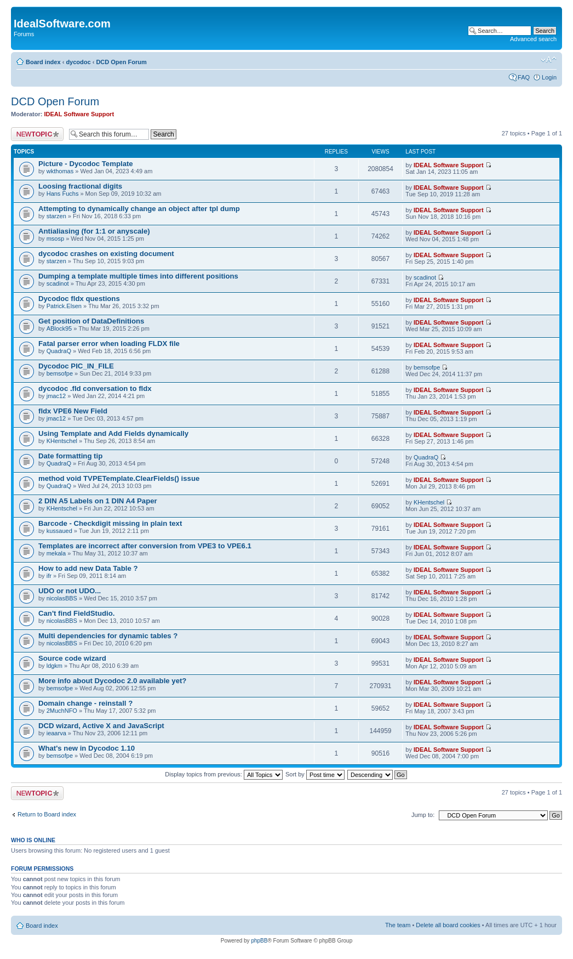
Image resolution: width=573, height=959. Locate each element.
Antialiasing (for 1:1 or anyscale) (94, 231)
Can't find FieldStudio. (76, 613)
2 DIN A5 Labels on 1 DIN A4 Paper (97, 501)
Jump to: (422, 815)
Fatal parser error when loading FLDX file (109, 343)
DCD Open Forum (121, 62)
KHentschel (62, 441)
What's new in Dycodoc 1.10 (86, 748)
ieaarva (56, 733)
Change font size (549, 60)
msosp (55, 238)
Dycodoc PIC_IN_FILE (76, 366)
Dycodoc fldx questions (79, 298)
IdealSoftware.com (62, 24)
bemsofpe (60, 373)
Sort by (315, 774)
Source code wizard (72, 658)
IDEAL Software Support (79, 114)
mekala (56, 553)
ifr (49, 575)
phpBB (259, 941)
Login (549, 77)
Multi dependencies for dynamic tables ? (107, 636)
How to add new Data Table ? (87, 568)
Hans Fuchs (63, 193)
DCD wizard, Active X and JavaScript (101, 726)
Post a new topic (37, 134)
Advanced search (533, 39)
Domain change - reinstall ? (85, 703)
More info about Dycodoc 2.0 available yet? (112, 681)
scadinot (58, 283)
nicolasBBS (62, 598)
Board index (43, 62)
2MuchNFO (62, 710)
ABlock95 (59, 328)
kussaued (59, 530)
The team (397, 925)
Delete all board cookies (448, 925)
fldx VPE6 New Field (72, 411)
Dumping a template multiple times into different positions (138, 276)
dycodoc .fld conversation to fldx (95, 388)
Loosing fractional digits (80, 186)
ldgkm (54, 665)
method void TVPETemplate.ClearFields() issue (118, 478)
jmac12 (56, 396)
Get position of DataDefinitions (91, 321)
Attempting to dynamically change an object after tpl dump (139, 209)
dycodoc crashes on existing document (106, 253)
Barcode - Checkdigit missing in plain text (110, 523)
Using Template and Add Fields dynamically (113, 433)
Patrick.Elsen (64, 306)
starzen (56, 216)
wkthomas (60, 171)
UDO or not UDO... (69, 591)
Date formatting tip (70, 456)
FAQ (524, 77)
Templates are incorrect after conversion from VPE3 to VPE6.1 (144, 546)
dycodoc (78, 62)
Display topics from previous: (224, 774)
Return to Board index (47, 814)
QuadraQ (59, 351)
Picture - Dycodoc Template (85, 164)
